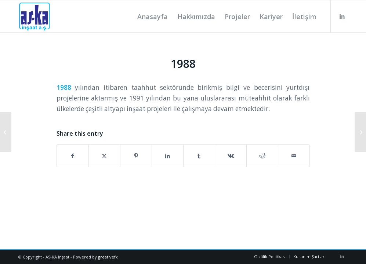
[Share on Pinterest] (136, 156)
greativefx (108, 257)
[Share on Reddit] (262, 156)
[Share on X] (104, 156)
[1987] (5, 132)
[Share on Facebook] (72, 156)
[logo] (34, 16)
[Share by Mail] (293, 156)
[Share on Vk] (230, 156)
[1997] (360, 132)
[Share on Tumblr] (199, 156)
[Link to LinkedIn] (342, 16)
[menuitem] (153, 16)
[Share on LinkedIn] (167, 156)
